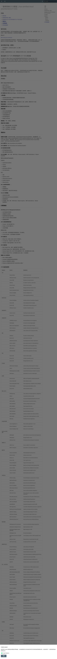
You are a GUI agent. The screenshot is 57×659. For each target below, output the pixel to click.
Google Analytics (6, 653)
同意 (4, 655)
